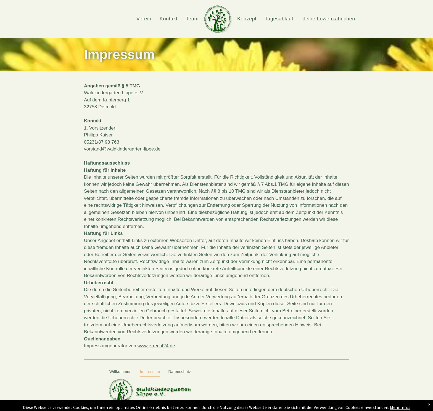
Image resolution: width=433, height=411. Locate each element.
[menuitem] (143, 19)
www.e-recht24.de (156, 345)
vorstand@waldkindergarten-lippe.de (122, 149)
